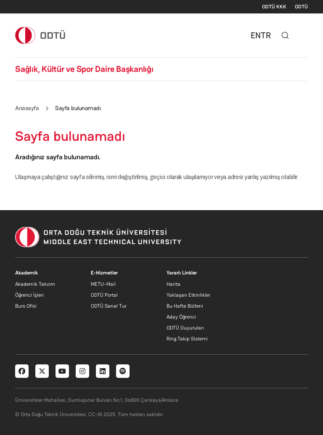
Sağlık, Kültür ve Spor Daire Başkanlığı (84, 69)
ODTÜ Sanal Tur (109, 306)
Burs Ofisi (26, 306)
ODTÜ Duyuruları (185, 327)
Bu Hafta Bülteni (185, 306)
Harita (173, 284)
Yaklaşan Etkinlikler (188, 295)
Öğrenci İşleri (29, 295)
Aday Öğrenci (181, 317)
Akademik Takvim (35, 284)
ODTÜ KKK (274, 6)
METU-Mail (103, 284)
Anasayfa (27, 108)
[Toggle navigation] (303, 35)
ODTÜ (301, 6)
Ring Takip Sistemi (187, 338)
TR (266, 35)
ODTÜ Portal (104, 295)
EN (256, 35)
